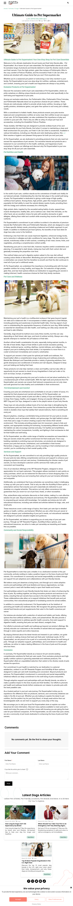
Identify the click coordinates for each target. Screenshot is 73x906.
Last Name (41, 760)
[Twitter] (36, 881)
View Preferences (55, 899)
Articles (11, 8)
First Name (8, 760)
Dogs (16, 8)
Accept (18, 899)
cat (64, 133)
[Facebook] (28, 881)
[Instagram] (32, 881)
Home (5, 8)
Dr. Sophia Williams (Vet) (37, 19)
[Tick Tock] (44, 881)
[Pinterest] (40, 881)
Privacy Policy (36, 904)
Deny (36, 899)
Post (8, 784)
